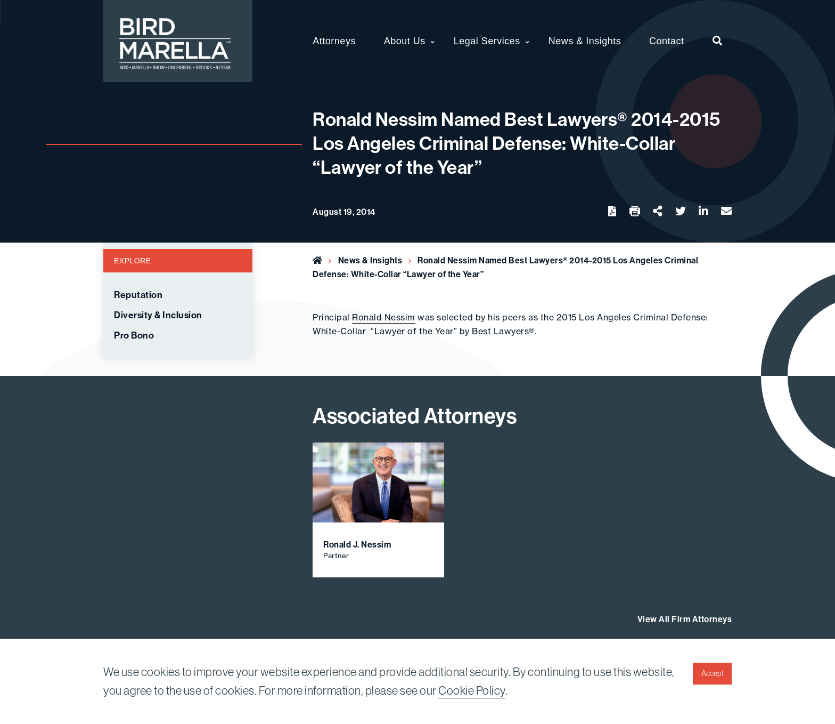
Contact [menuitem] (666, 41)
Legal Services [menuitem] (487, 41)
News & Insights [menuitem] (585, 41)
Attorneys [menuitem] (334, 41)
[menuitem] (717, 41)
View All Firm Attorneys (684, 619)
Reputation (138, 295)
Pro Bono (134, 335)
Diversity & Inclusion (158, 315)
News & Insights (370, 260)
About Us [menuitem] (404, 41)
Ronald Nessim (383, 317)
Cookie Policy (471, 690)
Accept (712, 673)
